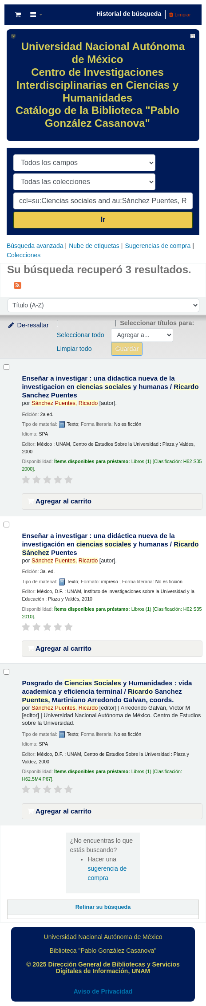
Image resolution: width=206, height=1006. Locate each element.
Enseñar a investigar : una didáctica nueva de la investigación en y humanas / (110, 544)
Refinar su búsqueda (103, 907)
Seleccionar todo (80, 334)
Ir (103, 220)
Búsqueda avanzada (35, 245)
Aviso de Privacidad (103, 991)
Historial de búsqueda (128, 13)
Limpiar (180, 14)
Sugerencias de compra (157, 245)
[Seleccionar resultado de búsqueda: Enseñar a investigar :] (6, 367)
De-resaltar (28, 325)
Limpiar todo (74, 348)
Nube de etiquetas (94, 245)
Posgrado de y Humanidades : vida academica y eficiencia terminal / (107, 691)
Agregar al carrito (59, 501)
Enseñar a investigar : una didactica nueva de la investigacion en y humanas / (110, 386)
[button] (18, 14)
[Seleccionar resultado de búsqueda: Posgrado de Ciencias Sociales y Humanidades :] (6, 672)
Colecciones (23, 255)
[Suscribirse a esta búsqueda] (17, 284)
